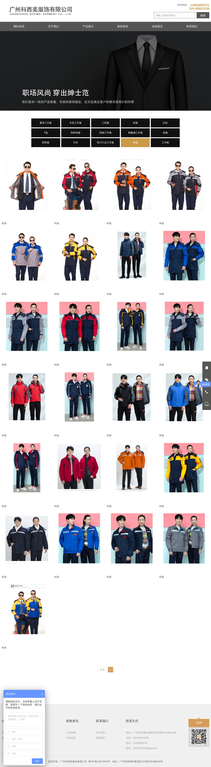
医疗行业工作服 (105, 142)
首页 (102, 669)
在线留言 (157, 26)
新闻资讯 (122, 26)
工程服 (105, 122)
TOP (199, 722)
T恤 (46, 132)
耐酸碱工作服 (135, 132)
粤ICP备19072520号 (99, 761)
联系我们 (192, 26)
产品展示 (88, 26)
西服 (135, 122)
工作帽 (165, 142)
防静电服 (75, 132)
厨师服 (45, 142)
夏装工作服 (46, 122)
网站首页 (19, 26)
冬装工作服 (76, 122)
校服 (165, 132)
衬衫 (165, 122)
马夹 (75, 142)
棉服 (135, 142)
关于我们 (53, 26)
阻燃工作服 (105, 132)
